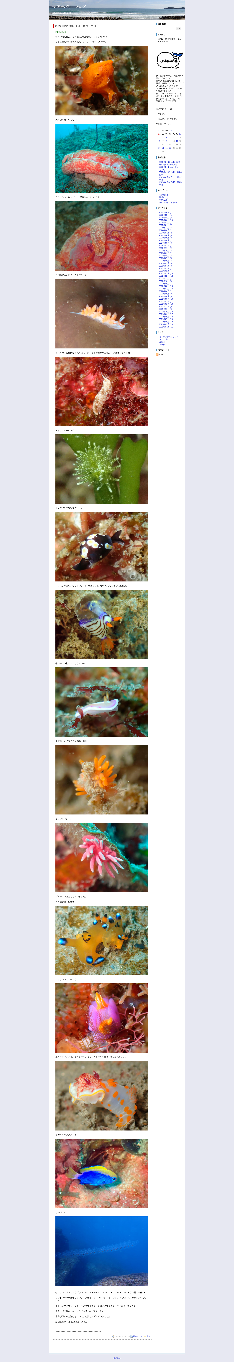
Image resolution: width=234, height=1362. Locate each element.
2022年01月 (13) (166, 304)
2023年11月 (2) (165, 248)
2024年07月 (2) (165, 233)
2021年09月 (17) (166, 314)
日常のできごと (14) (168, 202)
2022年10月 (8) (165, 281)
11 (177, 141)
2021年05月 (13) (166, 324)
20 (159, 148)
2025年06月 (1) (165, 212)
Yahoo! (162, 342)
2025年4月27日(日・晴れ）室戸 (171, 173)
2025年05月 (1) (165, 215)
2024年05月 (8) (165, 238)
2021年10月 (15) (166, 311)
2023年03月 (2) (165, 268)
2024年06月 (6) (165, 235)
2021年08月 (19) (166, 317)
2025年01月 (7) (165, 225)
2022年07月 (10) (166, 288)
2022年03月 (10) (166, 299)
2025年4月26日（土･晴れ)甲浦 (170, 178)
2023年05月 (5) (165, 263)
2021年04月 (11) (166, 327)
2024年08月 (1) (165, 230)
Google (162, 344)
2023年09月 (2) (165, 253)
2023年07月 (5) (165, 258)
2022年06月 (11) (166, 291)
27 (159, 151)
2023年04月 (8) (165, 266)
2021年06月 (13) (166, 322)
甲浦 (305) (163, 197)
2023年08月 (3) (165, 255)
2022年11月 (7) (165, 278)
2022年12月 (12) (166, 276)
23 (170, 148)
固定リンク (137, 1336)
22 (167, 148)
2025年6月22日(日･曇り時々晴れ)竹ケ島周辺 (169, 163)
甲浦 (148, 1336)
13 (159, 145)
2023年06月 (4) (165, 261)
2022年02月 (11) (166, 301)
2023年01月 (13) (166, 273)
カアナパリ (164, 339)
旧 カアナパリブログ (169, 337)
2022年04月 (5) (165, 296)
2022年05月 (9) (165, 294)
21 (163, 148)
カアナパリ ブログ (69, 7)
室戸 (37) (163, 200)
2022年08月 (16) (166, 286)
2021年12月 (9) (165, 306)
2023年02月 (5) (165, 271)
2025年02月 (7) (165, 222)
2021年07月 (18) (166, 319)
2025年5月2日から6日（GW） (168, 168)
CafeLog (117, 1358)
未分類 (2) (163, 195)
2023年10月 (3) (165, 250)
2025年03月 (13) (166, 220)
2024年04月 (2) (165, 240)
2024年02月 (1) (165, 245)
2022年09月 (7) (165, 284)
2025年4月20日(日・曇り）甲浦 (171, 183)
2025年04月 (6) (165, 217)
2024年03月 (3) (165, 243)
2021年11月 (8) (165, 309)
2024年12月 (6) (165, 228)
